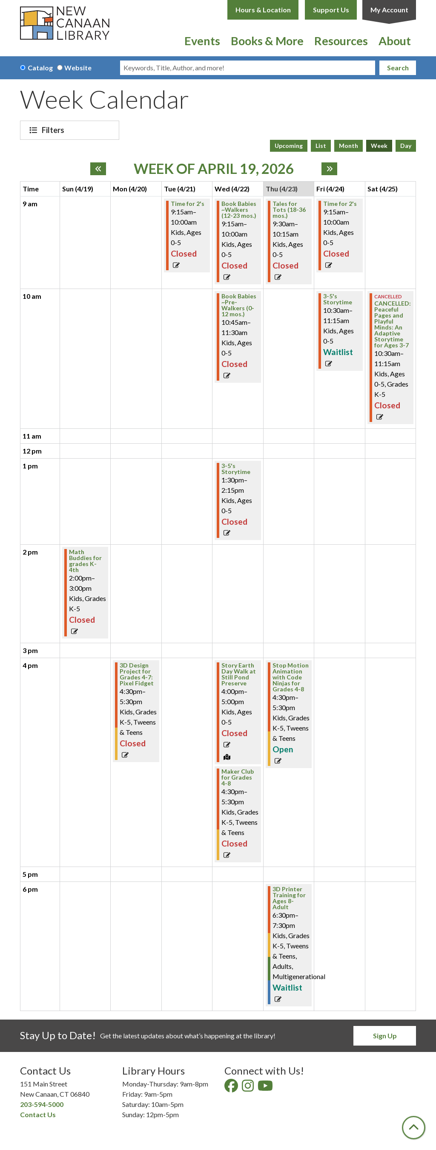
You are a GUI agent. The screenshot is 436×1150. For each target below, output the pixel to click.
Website (78, 68)
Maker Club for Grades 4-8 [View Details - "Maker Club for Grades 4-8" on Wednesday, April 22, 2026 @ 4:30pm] (237, 777)
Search (398, 68)
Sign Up (385, 1036)
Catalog (40, 68)
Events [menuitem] (202, 41)
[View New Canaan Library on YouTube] (266, 1088)
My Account (389, 10)
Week (379, 145)
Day (405, 145)
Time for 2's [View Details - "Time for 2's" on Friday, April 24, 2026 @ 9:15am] (340, 204)
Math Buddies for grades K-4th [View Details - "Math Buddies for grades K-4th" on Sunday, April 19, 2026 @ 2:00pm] (85, 561)
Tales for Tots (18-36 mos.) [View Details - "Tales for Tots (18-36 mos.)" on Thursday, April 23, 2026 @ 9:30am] (289, 210)
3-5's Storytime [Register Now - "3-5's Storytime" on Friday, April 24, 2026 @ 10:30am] (337, 299)
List (321, 145)
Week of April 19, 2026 (214, 168)
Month (348, 145)
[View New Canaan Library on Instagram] (248, 1088)
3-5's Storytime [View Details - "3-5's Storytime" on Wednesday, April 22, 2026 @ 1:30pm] (235, 469)
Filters (54, 130)
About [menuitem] (395, 41)
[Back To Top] (413, 1127)
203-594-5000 (41, 1104)
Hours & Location (263, 10)
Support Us (331, 10)
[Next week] (329, 168)
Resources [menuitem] (341, 41)
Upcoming (289, 145)
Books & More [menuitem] (267, 41)
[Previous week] (98, 168)
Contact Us (38, 1114)
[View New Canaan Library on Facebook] (231, 1088)
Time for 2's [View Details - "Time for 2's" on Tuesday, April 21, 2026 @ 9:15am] (187, 204)
